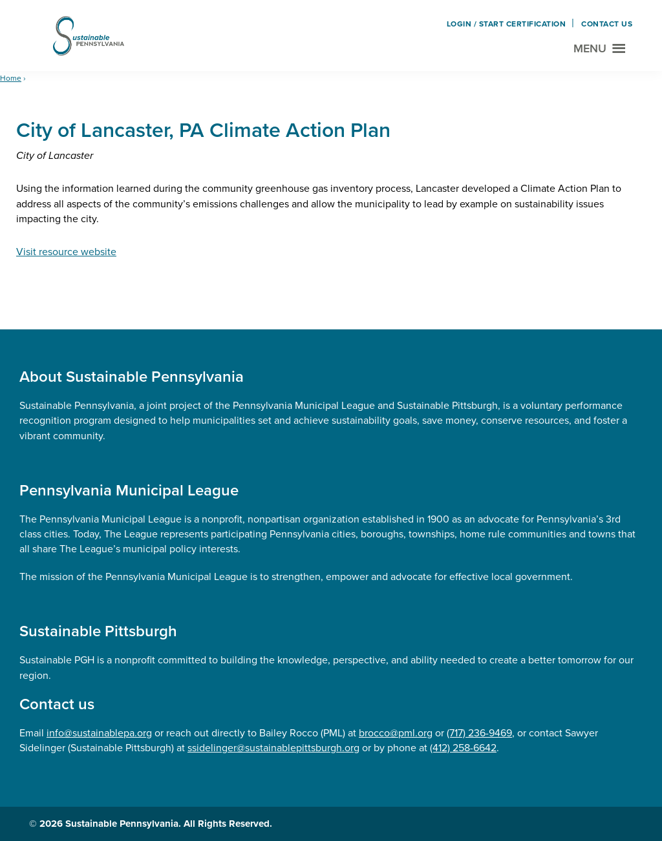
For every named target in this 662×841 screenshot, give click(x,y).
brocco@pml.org (395, 732)
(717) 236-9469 (479, 732)
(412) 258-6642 (463, 747)
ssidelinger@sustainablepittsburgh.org (273, 747)
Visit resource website (66, 251)
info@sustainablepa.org (99, 732)
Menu (589, 48)
